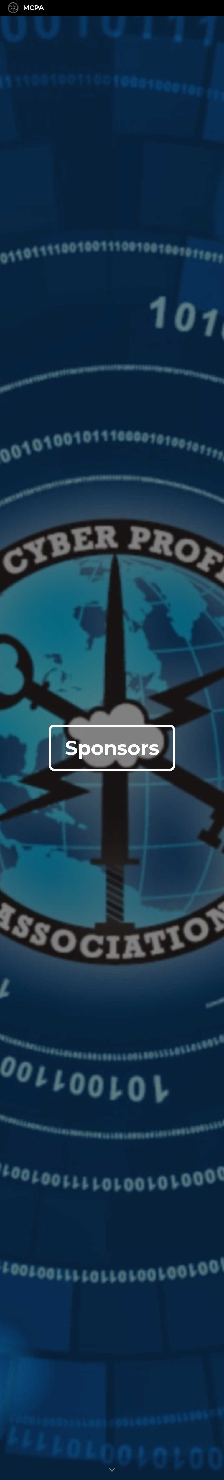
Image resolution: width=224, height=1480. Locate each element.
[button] (112, 1470)
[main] (112, 748)
